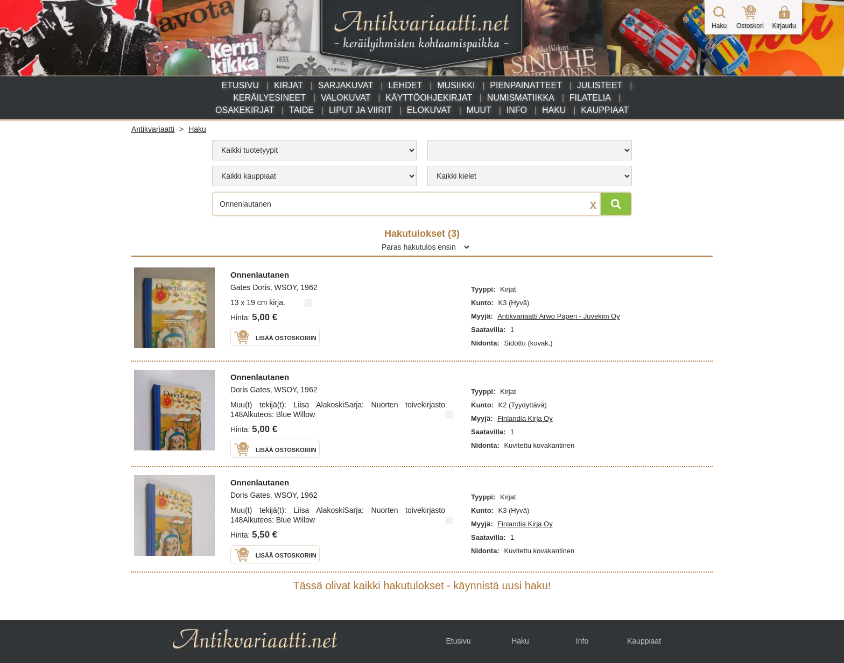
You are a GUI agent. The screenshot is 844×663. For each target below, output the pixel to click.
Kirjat (288, 85)
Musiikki (456, 85)
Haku (554, 110)
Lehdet (405, 85)
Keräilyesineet (269, 97)
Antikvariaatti (152, 129)
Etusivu (240, 85)
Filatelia (590, 97)
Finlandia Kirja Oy (525, 418)
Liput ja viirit (360, 110)
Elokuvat (429, 110)
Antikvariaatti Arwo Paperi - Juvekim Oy (558, 316)
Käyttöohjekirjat (428, 97)
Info (517, 110)
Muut (479, 110)
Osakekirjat (244, 110)
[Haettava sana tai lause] (422, 204)
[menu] (314, 150)
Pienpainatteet (526, 85)
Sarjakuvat (346, 85)
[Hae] (616, 204)
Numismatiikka (520, 97)
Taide (301, 110)
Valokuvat (345, 97)
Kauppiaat (605, 110)
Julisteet (599, 85)
